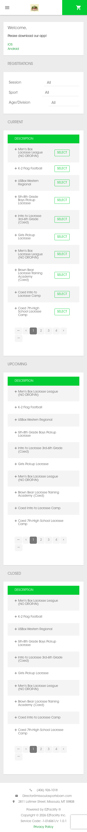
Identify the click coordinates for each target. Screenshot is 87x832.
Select (62, 152)
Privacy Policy (43, 827)
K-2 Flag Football (30, 168)
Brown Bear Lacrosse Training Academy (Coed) (30, 275)
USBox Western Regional (28, 183)
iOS (10, 44)
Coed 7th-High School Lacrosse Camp (29, 312)
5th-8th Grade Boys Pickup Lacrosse (28, 200)
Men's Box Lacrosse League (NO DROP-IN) (30, 153)
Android (13, 49)
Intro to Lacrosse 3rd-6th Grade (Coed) (29, 219)
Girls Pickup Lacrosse (26, 237)
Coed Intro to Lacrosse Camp (29, 294)
